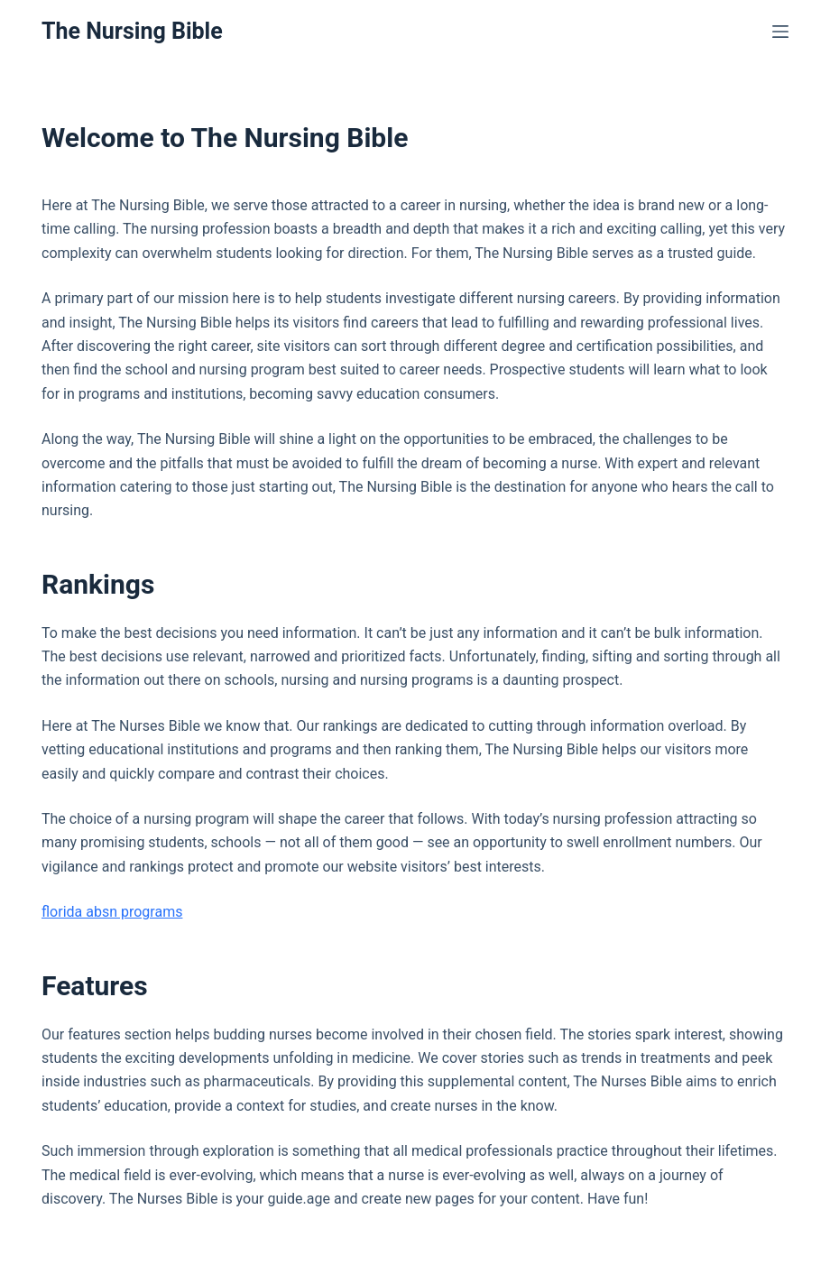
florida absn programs (112, 911)
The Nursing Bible (132, 31)
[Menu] (780, 31)
